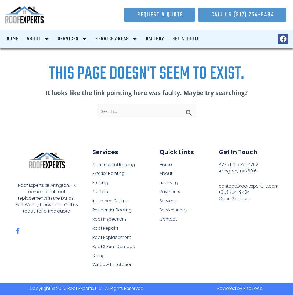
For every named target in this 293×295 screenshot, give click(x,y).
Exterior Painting (108, 174)
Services (168, 201)
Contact (168, 219)
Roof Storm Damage (113, 247)
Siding (98, 256)
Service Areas (173, 210)
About (166, 174)
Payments (170, 192)
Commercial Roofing (113, 164)
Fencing (100, 183)
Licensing (169, 183)
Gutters (100, 192)
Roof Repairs (105, 228)
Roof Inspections (110, 219)
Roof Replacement (112, 238)
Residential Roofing (112, 210)
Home (166, 164)
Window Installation (112, 265)
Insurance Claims (110, 201)
